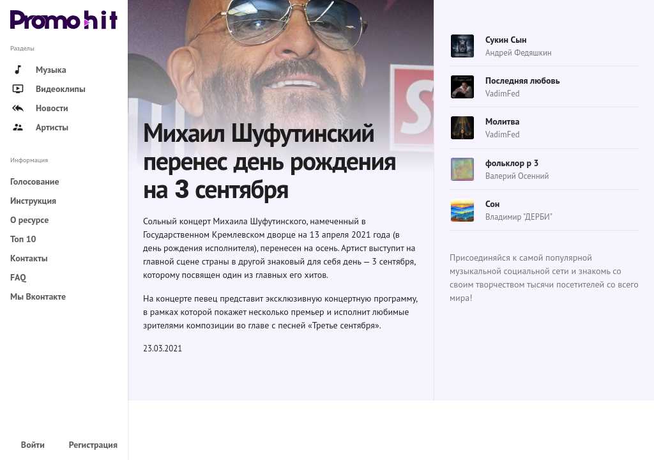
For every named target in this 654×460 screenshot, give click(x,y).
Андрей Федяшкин (518, 52)
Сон (492, 204)
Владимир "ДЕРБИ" (518, 216)
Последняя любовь (522, 80)
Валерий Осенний (517, 176)
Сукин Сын (506, 39)
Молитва (502, 121)
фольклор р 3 (512, 163)
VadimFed (502, 93)
